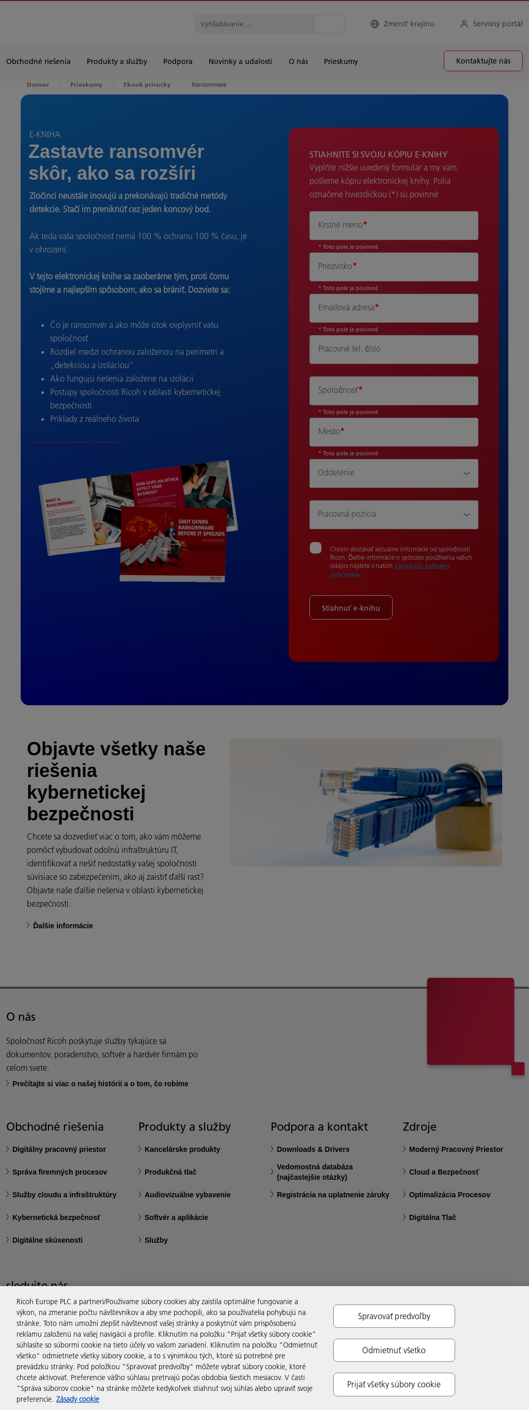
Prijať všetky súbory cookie (394, 1384)
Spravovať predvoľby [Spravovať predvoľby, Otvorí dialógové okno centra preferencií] (394, 1316)
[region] (264, 1348)
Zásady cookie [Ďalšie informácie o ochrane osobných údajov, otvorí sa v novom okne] (77, 1399)
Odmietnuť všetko (394, 1350)
